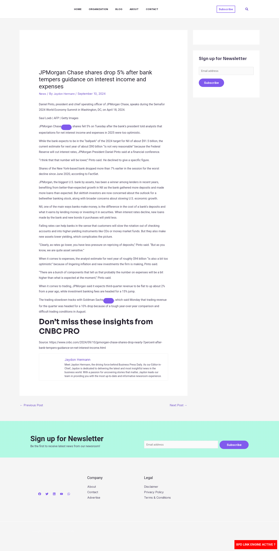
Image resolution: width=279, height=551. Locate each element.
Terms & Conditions (157, 498)
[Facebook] (39, 494)
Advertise (93, 498)
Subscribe (211, 83)
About (126, 9)
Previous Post (31, 405)
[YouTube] (61, 494)
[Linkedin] (54, 494)
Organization (93, 9)
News (43, 93)
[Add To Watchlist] (66, 127)
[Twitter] (46, 494)
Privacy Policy (154, 492)
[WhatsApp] (68, 494)
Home (74, 9)
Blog (112, 9)
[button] (226, 9)
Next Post (178, 405)
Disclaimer (151, 487)
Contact (142, 9)
